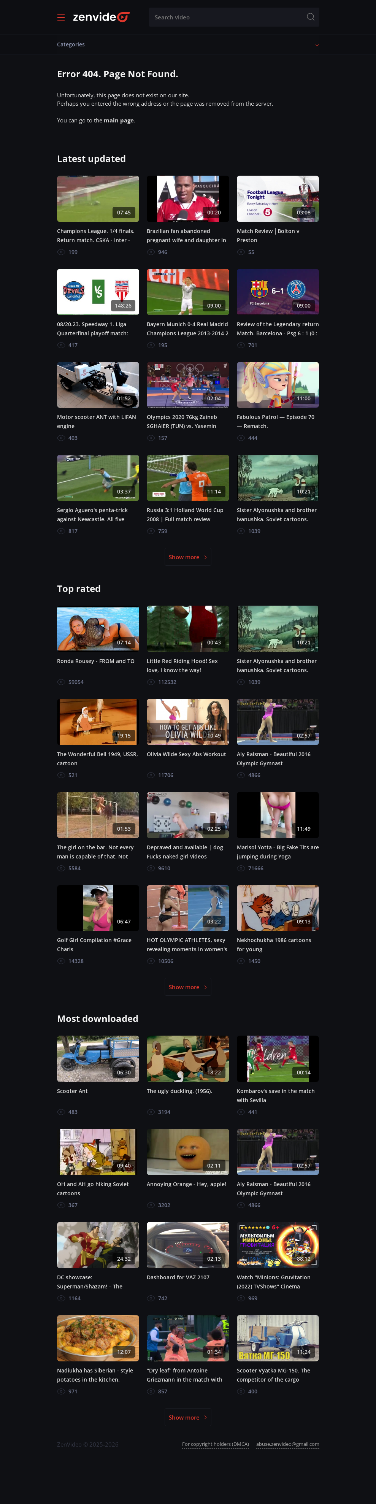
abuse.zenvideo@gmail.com (287, 1444)
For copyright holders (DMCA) (215, 1444)
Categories (71, 44)
